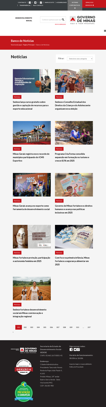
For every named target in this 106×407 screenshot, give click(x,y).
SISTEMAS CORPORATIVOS (74, 5)
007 (58, 327)
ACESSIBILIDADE (61, 2)
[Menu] (105, 31)
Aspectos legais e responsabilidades (80, 364)
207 (89, 327)
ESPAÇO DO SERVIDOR (89, 4)
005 (44, 327)
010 (77, 327)
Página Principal (28, 45)
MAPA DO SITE (49, 2)
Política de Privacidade (76, 367)
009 (71, 327)
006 (51, 327)
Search (63, 19)
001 (18, 327)
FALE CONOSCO (38, 5)
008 (64, 327)
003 (31, 327)
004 (38, 327)
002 (25, 327)
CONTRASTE (22, 2)
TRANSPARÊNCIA (25, 5)
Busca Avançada (60, 24)
